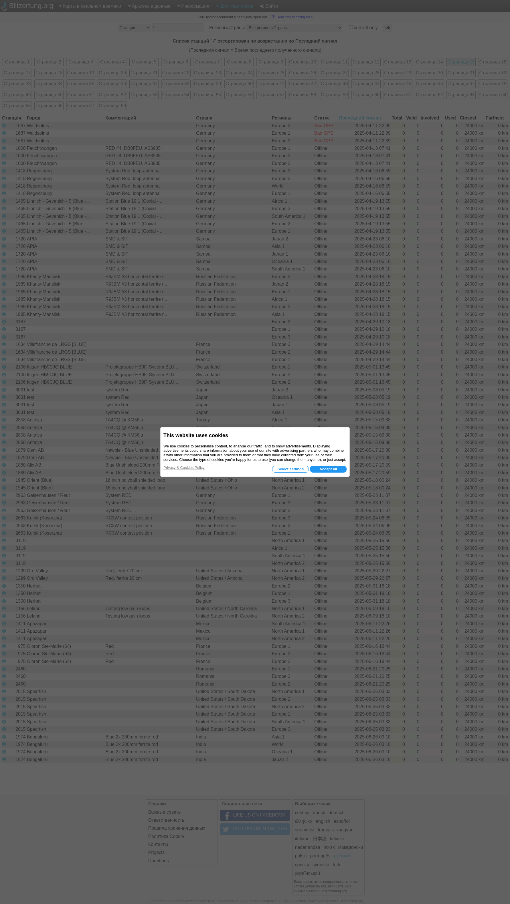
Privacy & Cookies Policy (184, 467)
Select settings (290, 469)
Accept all (328, 469)
